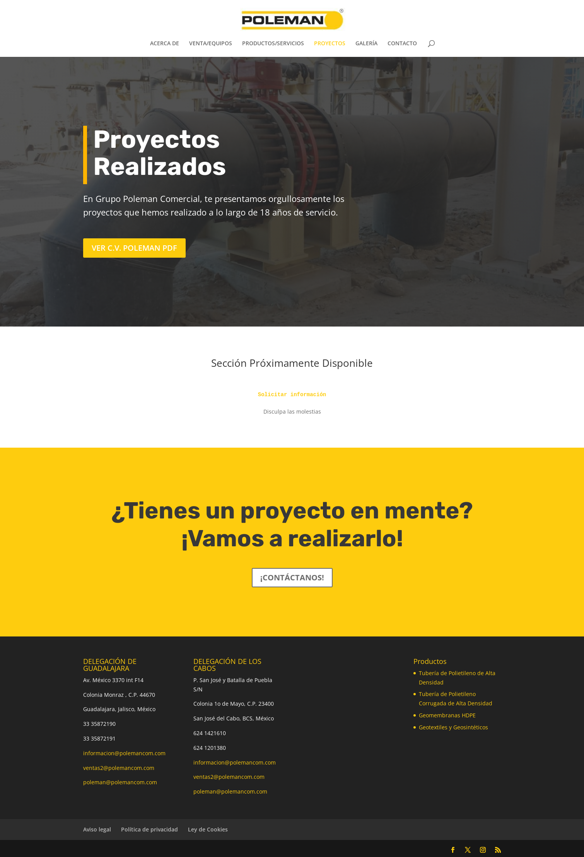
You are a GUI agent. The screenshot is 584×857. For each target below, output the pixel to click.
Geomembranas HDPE (447, 715)
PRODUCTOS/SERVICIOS (273, 44)
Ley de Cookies (208, 829)
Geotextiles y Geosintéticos (453, 727)
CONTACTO (402, 44)
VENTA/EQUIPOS (210, 44)
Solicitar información (292, 395)
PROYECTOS (329, 44)
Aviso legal (97, 829)
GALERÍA (366, 44)
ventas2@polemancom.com (118, 767)
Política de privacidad (149, 829)
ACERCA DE (164, 44)
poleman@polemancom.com (120, 782)
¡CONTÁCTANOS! (292, 577)
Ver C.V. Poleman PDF (134, 248)
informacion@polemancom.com (124, 753)
